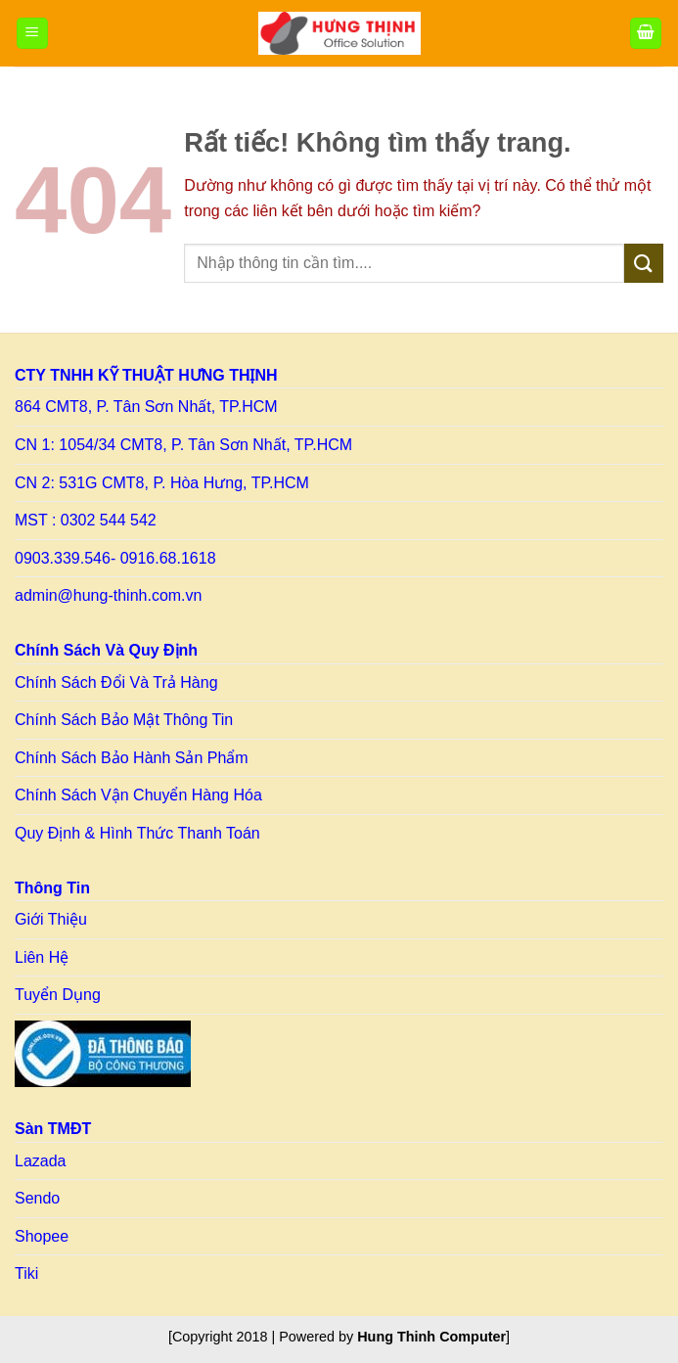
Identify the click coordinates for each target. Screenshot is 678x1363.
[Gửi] (643, 263)
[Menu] (32, 34)
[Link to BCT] (103, 1054)
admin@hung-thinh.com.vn (108, 595)
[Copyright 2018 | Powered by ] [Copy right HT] (339, 1336)
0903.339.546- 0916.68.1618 (115, 558)
